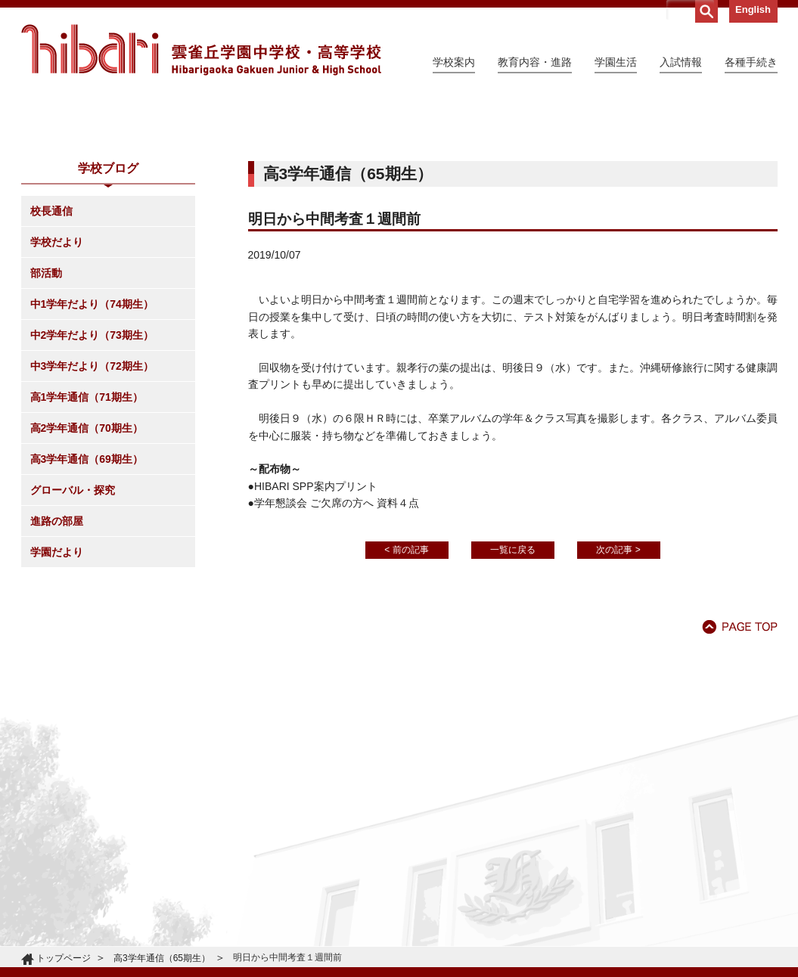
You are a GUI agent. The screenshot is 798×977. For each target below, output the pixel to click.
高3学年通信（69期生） (86, 597)
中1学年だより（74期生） (92, 442)
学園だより (56, 690)
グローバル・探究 (72, 628)
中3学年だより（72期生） (92, 504)
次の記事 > (618, 687)
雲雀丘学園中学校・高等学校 (201, 50)
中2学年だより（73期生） (92, 473)
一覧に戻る (513, 687)
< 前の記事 (406, 687)
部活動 (46, 411)
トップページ (63, 958)
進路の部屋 (56, 659)
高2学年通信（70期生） (86, 566)
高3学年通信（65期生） (161, 958)
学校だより (56, 380)
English (753, 9)
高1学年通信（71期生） (86, 535)
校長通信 (51, 349)
